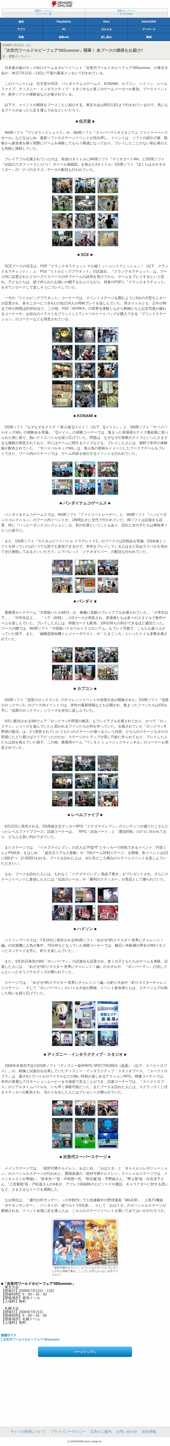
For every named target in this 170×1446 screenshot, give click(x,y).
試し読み (106, 37)
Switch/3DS (149, 21)
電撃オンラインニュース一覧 (44, 12)
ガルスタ (106, 29)
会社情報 (149, 1431)
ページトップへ (85, 1352)
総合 (21, 21)
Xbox (106, 21)
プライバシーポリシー (68, 1431)
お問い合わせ (126, 1431)
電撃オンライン (19, 56)
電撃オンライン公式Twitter (126, 12)
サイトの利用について (28, 1431)
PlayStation (64, 21)
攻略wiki (64, 37)
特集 (21, 37)
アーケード (149, 29)
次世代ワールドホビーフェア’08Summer (31, 1339)
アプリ (21, 29)
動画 (149, 37)
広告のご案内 (101, 1431)
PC (64, 29)
